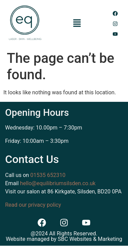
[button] (76, 23)
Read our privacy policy (33, 205)
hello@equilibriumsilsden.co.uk (58, 183)
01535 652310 (48, 175)
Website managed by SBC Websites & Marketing (64, 239)
